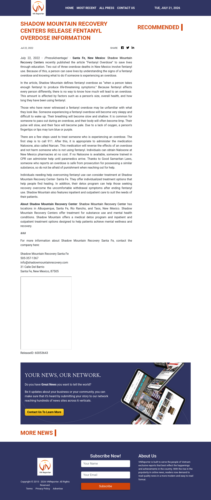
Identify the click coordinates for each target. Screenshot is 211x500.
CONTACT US (126, 8)
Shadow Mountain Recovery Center (102, 204)
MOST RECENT (86, 8)
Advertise (58, 488)
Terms (29, 488)
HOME (69, 8)
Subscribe (105, 486)
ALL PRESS (106, 8)
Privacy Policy (43, 488)
